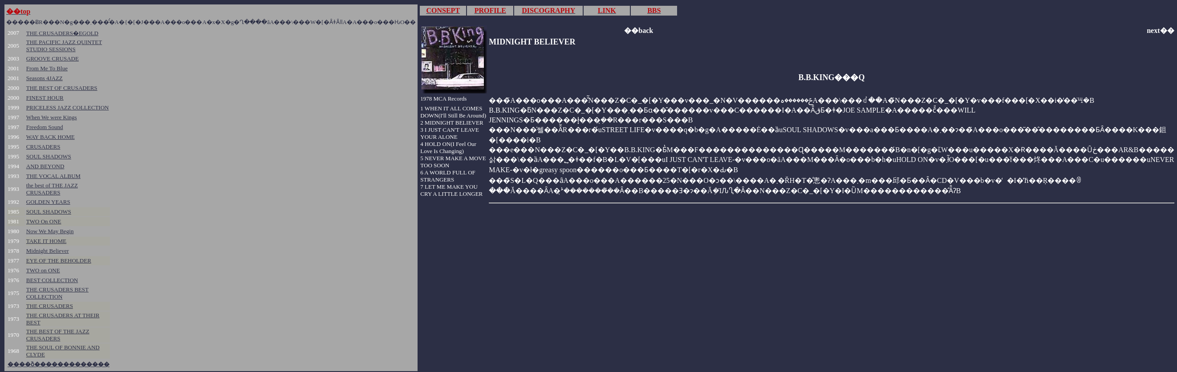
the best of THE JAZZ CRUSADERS (52, 189)
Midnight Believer (47, 250)
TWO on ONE (43, 270)
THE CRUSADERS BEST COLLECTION (57, 293)
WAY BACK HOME (50, 136)
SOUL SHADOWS (48, 156)
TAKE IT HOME (46, 241)
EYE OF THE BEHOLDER (58, 260)
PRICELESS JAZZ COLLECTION (67, 107)
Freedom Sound (44, 127)
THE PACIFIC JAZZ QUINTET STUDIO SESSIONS (64, 46)
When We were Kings (51, 117)
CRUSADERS (43, 146)
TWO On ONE (43, 221)
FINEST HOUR (45, 97)
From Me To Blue (47, 68)
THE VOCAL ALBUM (53, 176)
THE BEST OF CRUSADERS (61, 88)
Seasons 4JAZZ (44, 78)
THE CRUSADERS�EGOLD (62, 33)
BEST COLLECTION (52, 280)
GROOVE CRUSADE (52, 58)
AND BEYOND (45, 166)
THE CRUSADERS (49, 306)
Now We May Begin (50, 231)
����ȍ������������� (59, 364)
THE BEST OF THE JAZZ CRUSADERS (57, 335)
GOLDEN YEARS (48, 201)
